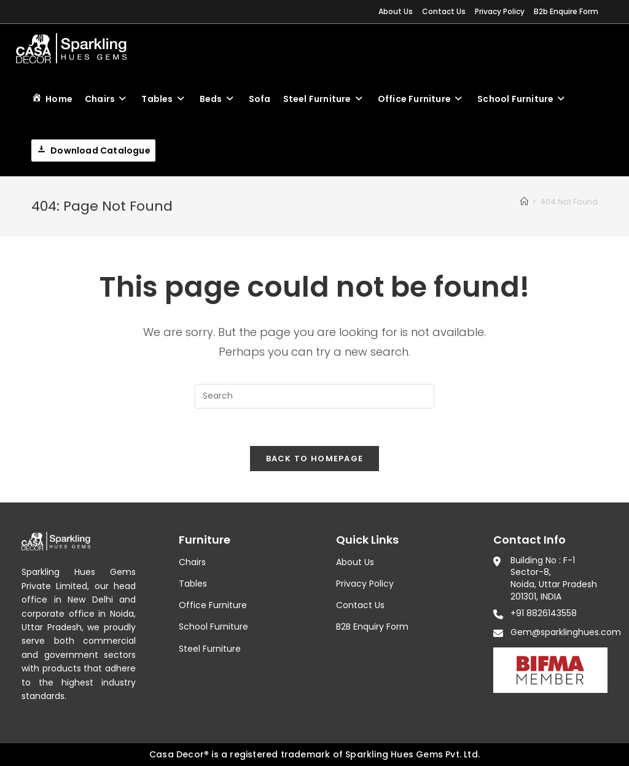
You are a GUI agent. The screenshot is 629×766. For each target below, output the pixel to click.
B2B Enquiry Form (372, 626)
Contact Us (444, 11)
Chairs (192, 562)
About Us (395, 11)
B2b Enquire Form (566, 11)
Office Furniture (213, 605)
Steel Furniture (210, 649)
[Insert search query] (314, 396)
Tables (193, 583)
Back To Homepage (315, 458)
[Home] (524, 202)
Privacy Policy (500, 11)
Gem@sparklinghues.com (565, 632)
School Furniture (213, 626)
